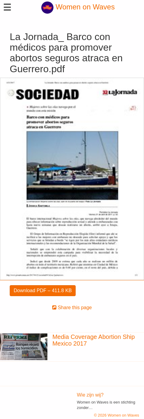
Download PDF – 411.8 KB (43, 290)
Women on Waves (78, 7)
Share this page (72, 307)
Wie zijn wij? (90, 394)
